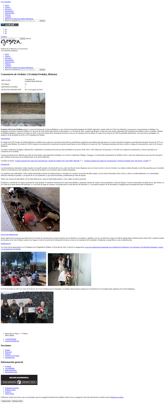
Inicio (7, 5)
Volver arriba (9, 394)
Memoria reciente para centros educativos (19, 19)
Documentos (9, 11)
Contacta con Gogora (12, 356)
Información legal (11, 372)
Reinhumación (6, 243)
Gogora (7, 7)
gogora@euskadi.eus (12, 341)
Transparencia (10, 357)
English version (10, 390)
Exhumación (5, 164)
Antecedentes (5, 139)
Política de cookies (117, 397)
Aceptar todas (6, 401)
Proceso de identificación (9, 234)
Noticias (8, 15)
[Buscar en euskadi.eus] (10, 38)
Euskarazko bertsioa (12, 388)
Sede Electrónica (10, 370)
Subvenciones (9, 13)
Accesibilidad (9, 368)
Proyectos (8, 9)
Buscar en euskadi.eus (12, 21)
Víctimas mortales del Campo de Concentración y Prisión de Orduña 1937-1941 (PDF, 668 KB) (48, 161)
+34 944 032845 (10, 339)
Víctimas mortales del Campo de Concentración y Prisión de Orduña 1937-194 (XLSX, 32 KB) (117, 161)
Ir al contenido (6, 2)
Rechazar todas (17, 401)
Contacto (8, 17)
